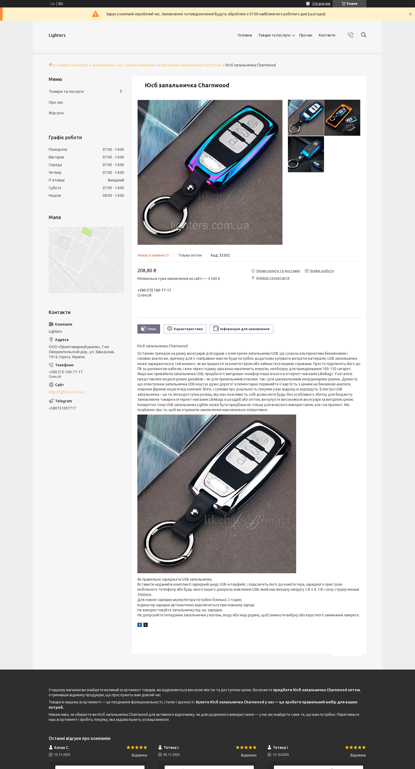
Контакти (327, 35)
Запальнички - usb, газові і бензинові (123, 65)
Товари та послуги (274, 35)
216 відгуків (321, 3)
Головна (245, 35)
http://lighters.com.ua (66, 392)
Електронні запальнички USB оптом (190, 65)
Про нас (306, 35)
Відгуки (56, 113)
